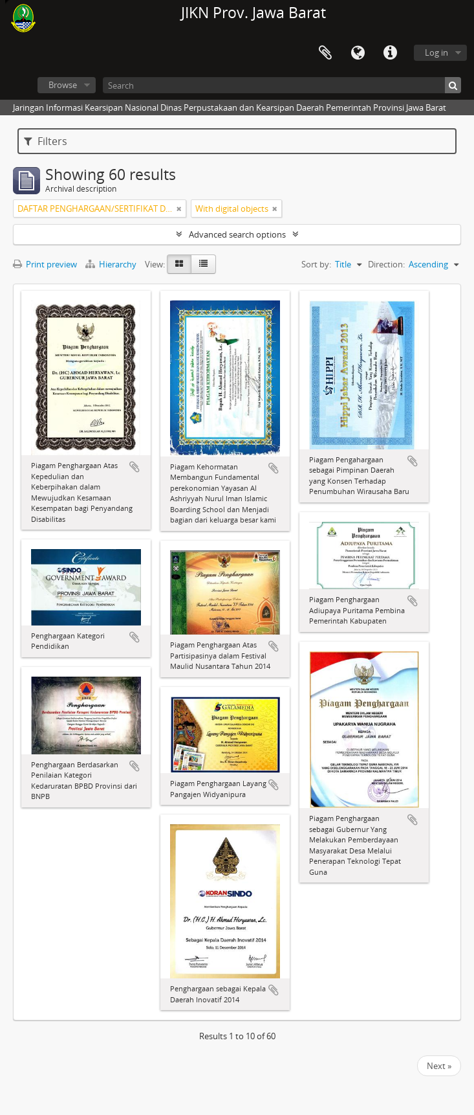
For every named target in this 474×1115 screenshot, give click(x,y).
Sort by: (316, 264)
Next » (439, 1066)
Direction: (386, 264)
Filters (45, 141)
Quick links (390, 53)
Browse (62, 85)
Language (357, 53)
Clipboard (325, 53)
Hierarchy (111, 264)
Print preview (45, 264)
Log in (436, 52)
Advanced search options (237, 234)
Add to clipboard (134, 466)
